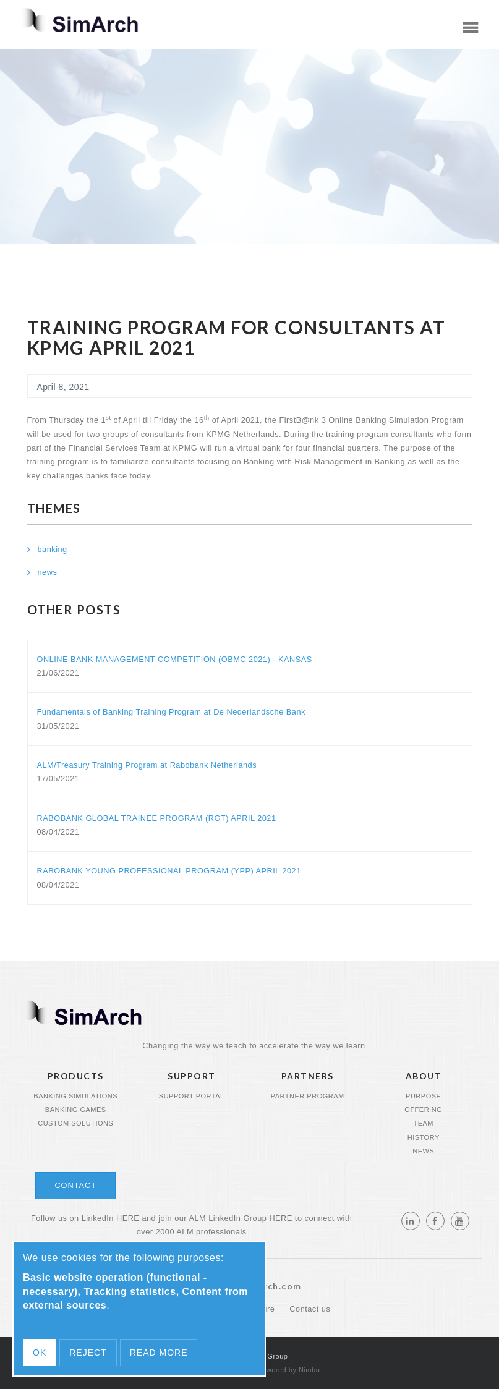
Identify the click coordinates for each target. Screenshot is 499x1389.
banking (52, 549)
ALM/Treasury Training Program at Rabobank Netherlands (147, 765)
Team (423, 1123)
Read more (159, 1352)
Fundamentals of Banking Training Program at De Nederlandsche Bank (171, 711)
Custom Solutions (75, 1123)
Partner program (307, 1096)
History (423, 1137)
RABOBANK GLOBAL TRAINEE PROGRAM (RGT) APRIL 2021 (156, 818)
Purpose (423, 1096)
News (423, 1151)
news (48, 572)
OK (39, 1352)
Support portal (191, 1096)
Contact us (309, 1309)
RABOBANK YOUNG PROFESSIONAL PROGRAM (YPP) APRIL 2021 (169, 870)
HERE (127, 1218)
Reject (87, 1352)
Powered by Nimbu (288, 1370)
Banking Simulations (75, 1096)
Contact (75, 1185)
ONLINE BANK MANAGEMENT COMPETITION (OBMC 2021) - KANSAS (174, 659)
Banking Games (75, 1109)
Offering (423, 1109)
